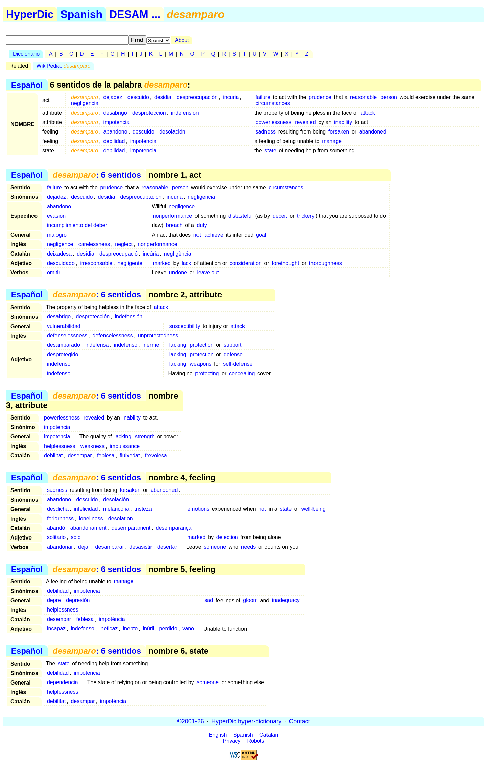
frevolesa (156, 455)
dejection (227, 537)
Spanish (81, 14)
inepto (130, 629)
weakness (92, 446)
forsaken (338, 132)
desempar (80, 455)
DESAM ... (134, 14)
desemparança (174, 528)
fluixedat (130, 455)
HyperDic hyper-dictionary (246, 721)
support (232, 345)
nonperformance (172, 216)
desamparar (109, 547)
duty (202, 225)
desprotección (149, 113)
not (197, 235)
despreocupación (197, 97)
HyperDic (30, 14)
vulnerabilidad (63, 326)
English (218, 735)
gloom (250, 600)
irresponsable (96, 263)
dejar (84, 547)
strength (145, 436)
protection (201, 345)
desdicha (58, 509)
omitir (53, 272)
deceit (280, 216)
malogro (57, 235)
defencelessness (112, 335)
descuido (138, 97)
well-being (313, 509)
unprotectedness (158, 335)
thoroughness (325, 263)
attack (368, 113)
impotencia (116, 122)
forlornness (60, 518)
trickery (306, 216)
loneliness (91, 518)
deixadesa (59, 254)
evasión (56, 216)
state (270, 150)
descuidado (61, 263)
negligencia (84, 103)
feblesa (106, 455)
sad (208, 600)
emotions (198, 509)
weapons (200, 364)
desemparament (131, 528)
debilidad (114, 141)
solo (75, 537)
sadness (266, 132)
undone (178, 272)
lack (186, 263)
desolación (172, 132)
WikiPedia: (64, 66)
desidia (162, 97)
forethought (285, 263)
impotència (112, 619)
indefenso (125, 345)
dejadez (112, 97)
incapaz (56, 629)
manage (332, 141)
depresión (78, 600)
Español (27, 84)
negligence (182, 206)
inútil (148, 629)
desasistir (140, 547)
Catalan (268, 735)
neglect (124, 244)
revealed (305, 122)
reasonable (363, 97)
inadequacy (286, 600)
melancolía (116, 509)
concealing (242, 373)
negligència (177, 254)
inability (343, 122)
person (388, 97)
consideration (246, 263)
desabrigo (115, 113)
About (182, 40)
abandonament (88, 528)
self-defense (237, 364)
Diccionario (26, 54)
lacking (177, 345)
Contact (299, 721)
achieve (214, 235)
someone (215, 547)
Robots (255, 741)
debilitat (53, 455)
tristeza (143, 509)
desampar (83, 701)
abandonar (60, 547)
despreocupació (118, 254)
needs (248, 547)
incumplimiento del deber (77, 225)
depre (54, 600)
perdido (168, 629)
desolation (120, 518)
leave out (208, 272)
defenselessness (67, 335)
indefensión (185, 113)
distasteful (240, 216)
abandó (56, 528)
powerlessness (274, 122)
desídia (85, 254)
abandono (115, 132)
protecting (207, 373)
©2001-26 (190, 721)
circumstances (273, 103)
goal (261, 235)
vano (188, 629)
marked (162, 263)
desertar (167, 547)
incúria (151, 254)
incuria (231, 97)
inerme (150, 345)
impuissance (125, 446)
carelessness (94, 244)
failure (263, 97)
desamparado (63, 345)
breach (174, 225)
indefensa (97, 345)
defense (233, 354)
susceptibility (184, 326)
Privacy (231, 741)
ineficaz (108, 629)
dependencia (62, 682)
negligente (129, 263)
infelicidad (86, 509)
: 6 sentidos (97, 174)
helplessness (59, 446)
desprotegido (62, 354)
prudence (320, 97)
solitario (56, 537)
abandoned (372, 132)
